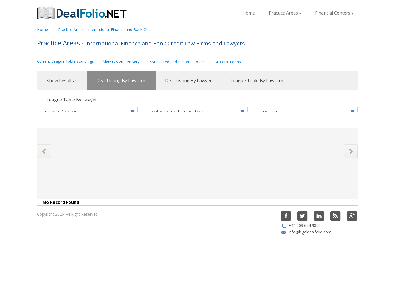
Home (248, 13)
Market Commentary (120, 61)
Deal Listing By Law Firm (121, 81)
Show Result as (62, 81)
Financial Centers (334, 13)
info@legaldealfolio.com (310, 259)
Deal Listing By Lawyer (188, 81)
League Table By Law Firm (257, 81)
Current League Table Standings (65, 61)
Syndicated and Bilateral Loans (178, 61)
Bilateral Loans (227, 61)
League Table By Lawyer (72, 100)
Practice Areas (285, 13)
